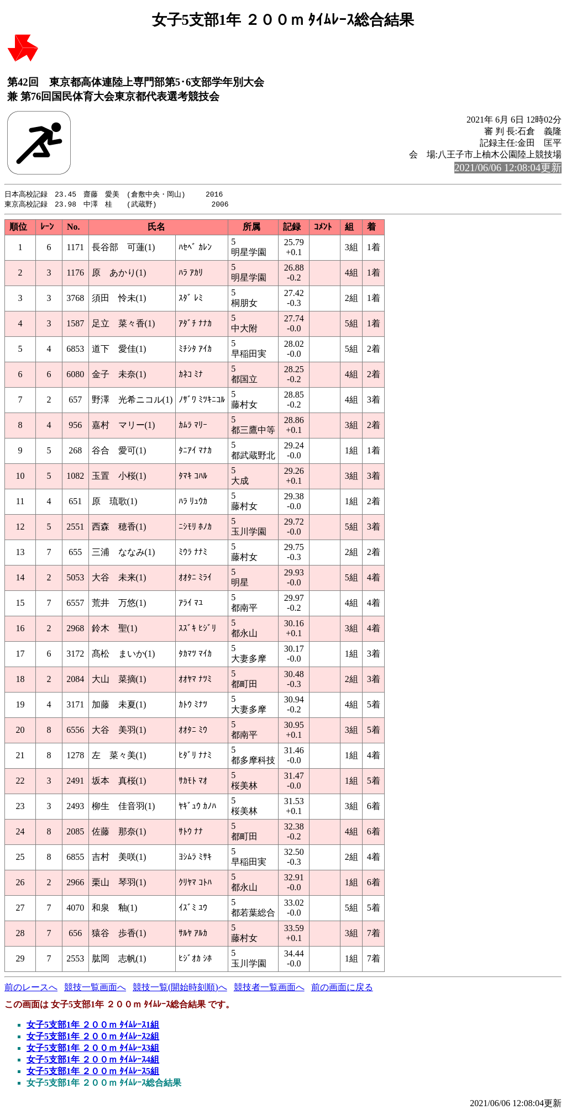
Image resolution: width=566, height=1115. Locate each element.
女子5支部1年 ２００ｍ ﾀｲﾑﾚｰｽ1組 (93, 1026)
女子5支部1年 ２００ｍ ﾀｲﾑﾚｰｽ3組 (93, 1049)
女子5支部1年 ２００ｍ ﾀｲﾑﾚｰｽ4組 (93, 1060)
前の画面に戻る (342, 988)
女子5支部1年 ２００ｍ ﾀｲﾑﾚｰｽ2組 (93, 1037)
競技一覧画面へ (95, 988)
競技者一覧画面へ (269, 988)
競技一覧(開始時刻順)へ (180, 988)
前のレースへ (30, 988)
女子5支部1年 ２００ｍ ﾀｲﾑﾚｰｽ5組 (93, 1072)
